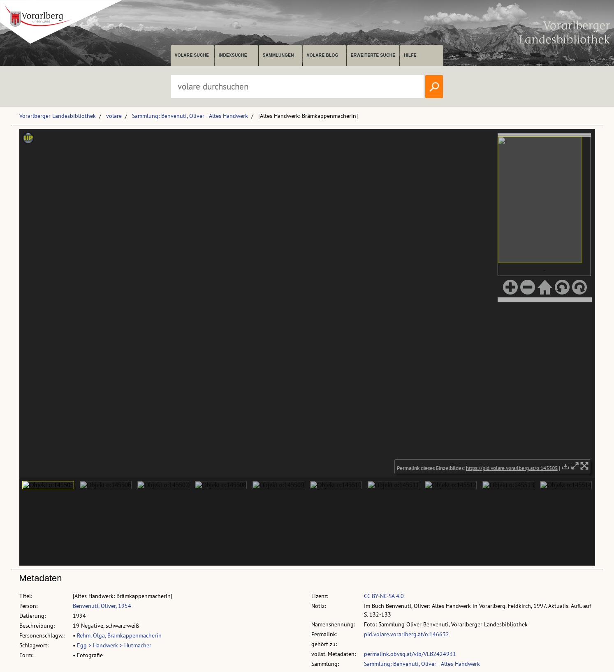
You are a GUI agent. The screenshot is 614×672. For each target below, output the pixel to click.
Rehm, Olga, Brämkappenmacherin (119, 635)
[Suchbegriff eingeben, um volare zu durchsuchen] (297, 86)
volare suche (192, 55)
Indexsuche (233, 55)
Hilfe (410, 55)
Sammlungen (278, 55)
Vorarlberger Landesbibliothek (57, 116)
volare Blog (322, 55)
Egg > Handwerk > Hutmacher (114, 645)
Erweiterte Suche (373, 55)
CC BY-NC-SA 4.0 (384, 596)
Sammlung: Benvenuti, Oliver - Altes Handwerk (190, 116)
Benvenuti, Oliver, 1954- (103, 606)
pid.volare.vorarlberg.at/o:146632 (406, 634)
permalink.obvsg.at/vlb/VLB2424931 (410, 654)
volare (114, 116)
